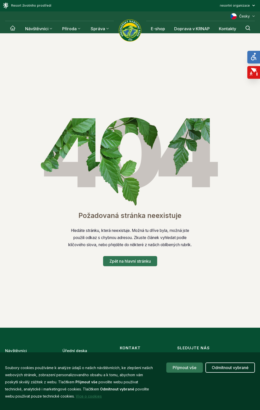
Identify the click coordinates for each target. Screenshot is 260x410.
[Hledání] (248, 28)
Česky (243, 16)
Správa (96, 28)
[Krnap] (12, 28)
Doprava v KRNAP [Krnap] (193, 28)
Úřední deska (74, 349)
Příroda (68, 28)
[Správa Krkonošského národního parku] (130, 30)
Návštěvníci (36, 28)
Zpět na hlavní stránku (130, 261)
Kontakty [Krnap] (228, 28)
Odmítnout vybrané (230, 367)
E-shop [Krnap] (159, 28)
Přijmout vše (185, 367)
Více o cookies (89, 396)
